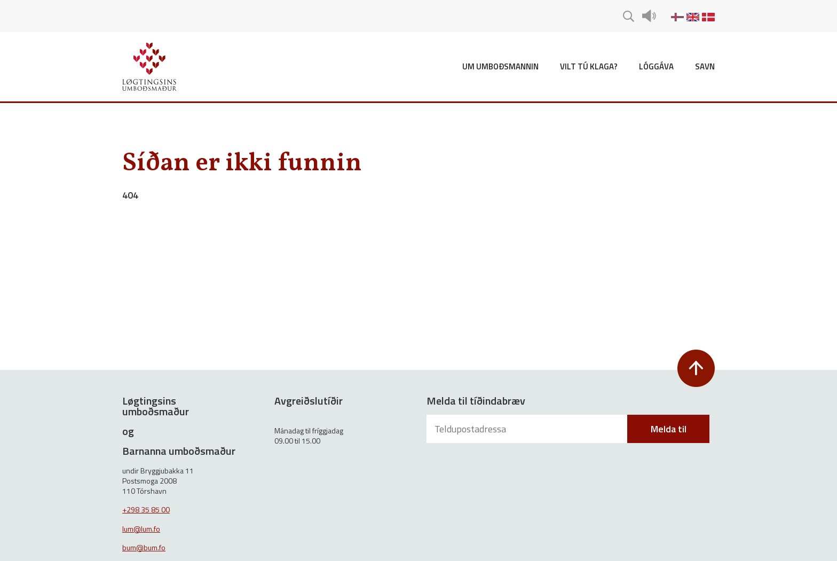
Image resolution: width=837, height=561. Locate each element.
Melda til (668, 429)
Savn (705, 66)
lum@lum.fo (141, 528)
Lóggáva (656, 66)
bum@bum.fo (143, 547)
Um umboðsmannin (500, 66)
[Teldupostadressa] (528, 429)
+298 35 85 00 (146, 509)
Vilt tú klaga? (589, 66)
